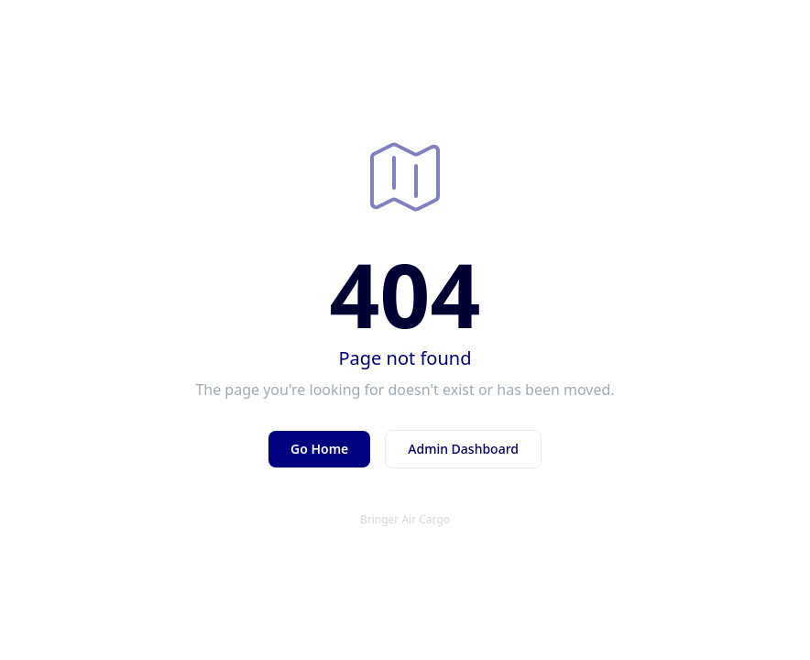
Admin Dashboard (463, 448)
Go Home (319, 448)
